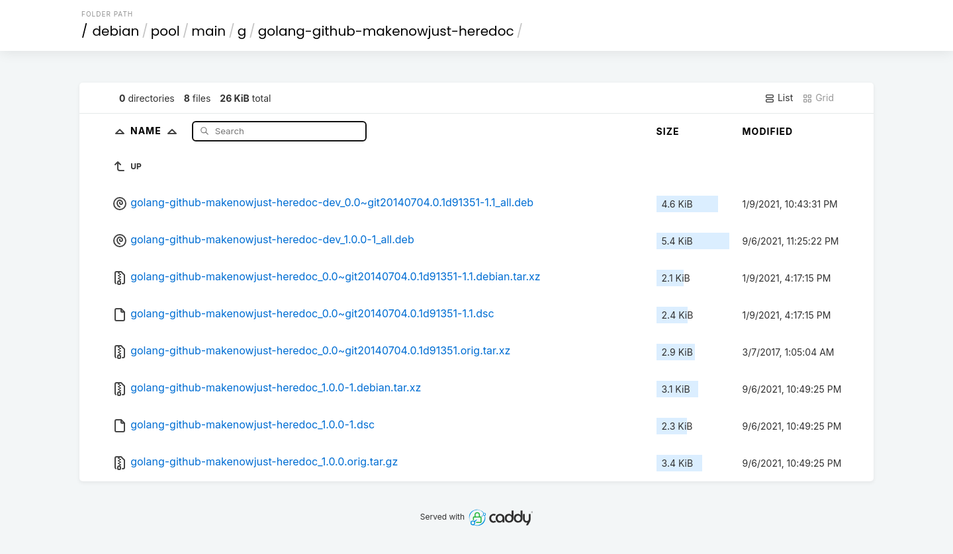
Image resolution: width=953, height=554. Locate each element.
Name (156, 130)
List (778, 98)
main (208, 31)
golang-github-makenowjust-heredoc (386, 31)
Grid (818, 98)
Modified (768, 131)
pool (165, 31)
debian (116, 31)
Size (668, 131)
